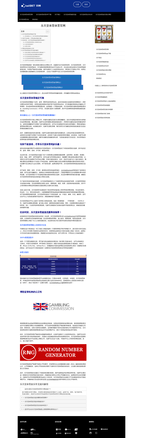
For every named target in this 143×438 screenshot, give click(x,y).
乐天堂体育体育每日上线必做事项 (105, 101)
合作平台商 (23, 412)
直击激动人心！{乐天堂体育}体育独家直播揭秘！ (39, 36)
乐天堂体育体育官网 (26, 14)
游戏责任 (91, 412)
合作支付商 (58, 412)
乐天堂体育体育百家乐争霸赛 (104, 109)
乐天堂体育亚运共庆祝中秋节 (104, 93)
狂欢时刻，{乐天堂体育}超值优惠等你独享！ (35, 40)
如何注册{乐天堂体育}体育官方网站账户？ (37, 53)
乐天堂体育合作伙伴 (86, 14)
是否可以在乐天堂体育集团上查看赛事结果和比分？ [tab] (39, 400)
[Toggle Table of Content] (51, 31)
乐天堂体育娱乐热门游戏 (102, 113)
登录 (86, 4)
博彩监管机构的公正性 (29, 49)
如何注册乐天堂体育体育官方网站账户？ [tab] (36, 380)
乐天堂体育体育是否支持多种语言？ (35, 59)
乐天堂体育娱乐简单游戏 (102, 117)
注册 (77, 4)
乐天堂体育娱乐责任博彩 (103, 14)
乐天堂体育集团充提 (70, 14)
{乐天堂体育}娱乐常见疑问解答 (31, 51)
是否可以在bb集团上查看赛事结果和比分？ (37, 61)
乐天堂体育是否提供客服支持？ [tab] (33, 392)
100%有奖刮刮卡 (30, 44)
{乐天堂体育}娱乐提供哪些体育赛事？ (36, 55)
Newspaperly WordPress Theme (82, 435)
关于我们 (57, 14)
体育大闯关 (28, 46)
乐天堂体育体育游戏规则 (102, 105)
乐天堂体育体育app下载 (43, 14)
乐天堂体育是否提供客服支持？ (34, 57)
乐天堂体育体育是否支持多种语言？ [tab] (34, 396)
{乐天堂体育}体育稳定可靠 (30, 34)
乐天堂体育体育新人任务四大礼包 (35, 43)
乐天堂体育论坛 (24, 19)
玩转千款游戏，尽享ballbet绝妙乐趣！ (34, 38)
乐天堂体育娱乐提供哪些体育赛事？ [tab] (34, 388)
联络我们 (35, 19)
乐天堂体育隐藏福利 (101, 97)
